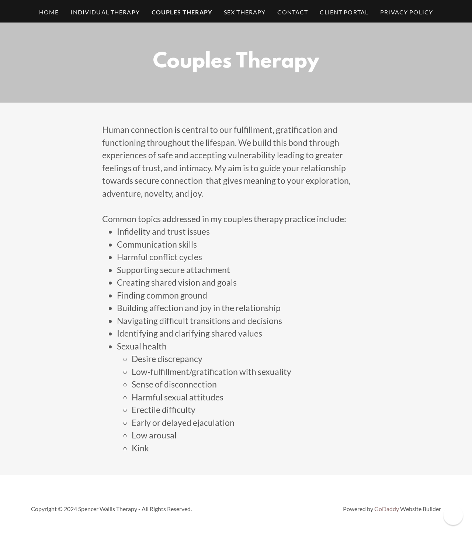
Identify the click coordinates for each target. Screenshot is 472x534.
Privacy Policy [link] (406, 11)
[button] (453, 515)
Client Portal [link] (344, 11)
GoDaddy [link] (386, 508)
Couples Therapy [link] (182, 11)
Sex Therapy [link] (245, 11)
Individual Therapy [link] (104, 11)
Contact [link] (292, 11)
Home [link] (49, 11)
